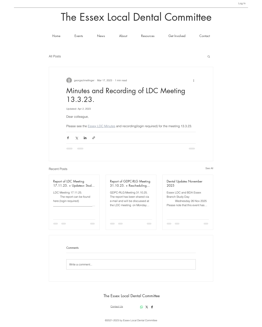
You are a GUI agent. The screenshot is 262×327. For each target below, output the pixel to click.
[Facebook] (152, 307)
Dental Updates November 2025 (184, 183)
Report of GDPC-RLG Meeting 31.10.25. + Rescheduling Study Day (130, 183)
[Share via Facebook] (68, 137)
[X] (146, 307)
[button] (208, 56)
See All (209, 168)
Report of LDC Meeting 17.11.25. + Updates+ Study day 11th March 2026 (73, 183)
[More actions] (194, 80)
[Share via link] (93, 137)
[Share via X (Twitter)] (76, 137)
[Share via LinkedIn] (85, 137)
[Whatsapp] (141, 307)
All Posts (55, 56)
